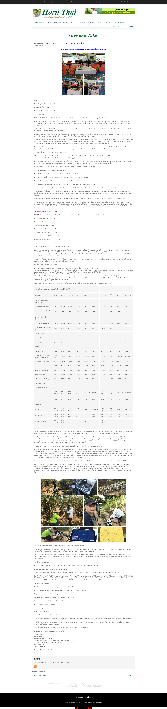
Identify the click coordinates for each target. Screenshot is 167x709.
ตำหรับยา (59, 2)
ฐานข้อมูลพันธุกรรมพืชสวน (84, 697)
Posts (124, 2)
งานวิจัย (44, 2)
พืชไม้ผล (66, 23)
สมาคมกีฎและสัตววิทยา (116, 23)
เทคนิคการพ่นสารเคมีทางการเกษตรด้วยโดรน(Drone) (60, 43)
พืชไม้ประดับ (83, 23)
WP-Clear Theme (97, 702)
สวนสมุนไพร (51, 2)
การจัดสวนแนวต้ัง (67, 2)
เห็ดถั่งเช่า (131, 675)
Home (34, 2)
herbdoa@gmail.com (49, 648)
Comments (131, 2)
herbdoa (36, 45)
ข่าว (39, 2)
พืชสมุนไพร (57, 23)
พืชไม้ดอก (74, 23)
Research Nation (77, 2)
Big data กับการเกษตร (39, 675)
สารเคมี (98, 23)
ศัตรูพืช (92, 23)
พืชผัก (49, 23)
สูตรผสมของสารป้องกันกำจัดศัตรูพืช (92, 2)
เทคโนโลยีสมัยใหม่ (39, 23)
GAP (105, 23)
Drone (42, 650)
